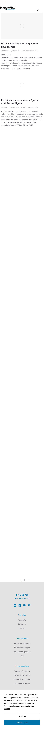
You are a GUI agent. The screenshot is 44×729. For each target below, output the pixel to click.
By (14, 51)
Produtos (4, 51)
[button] (3, 2)
